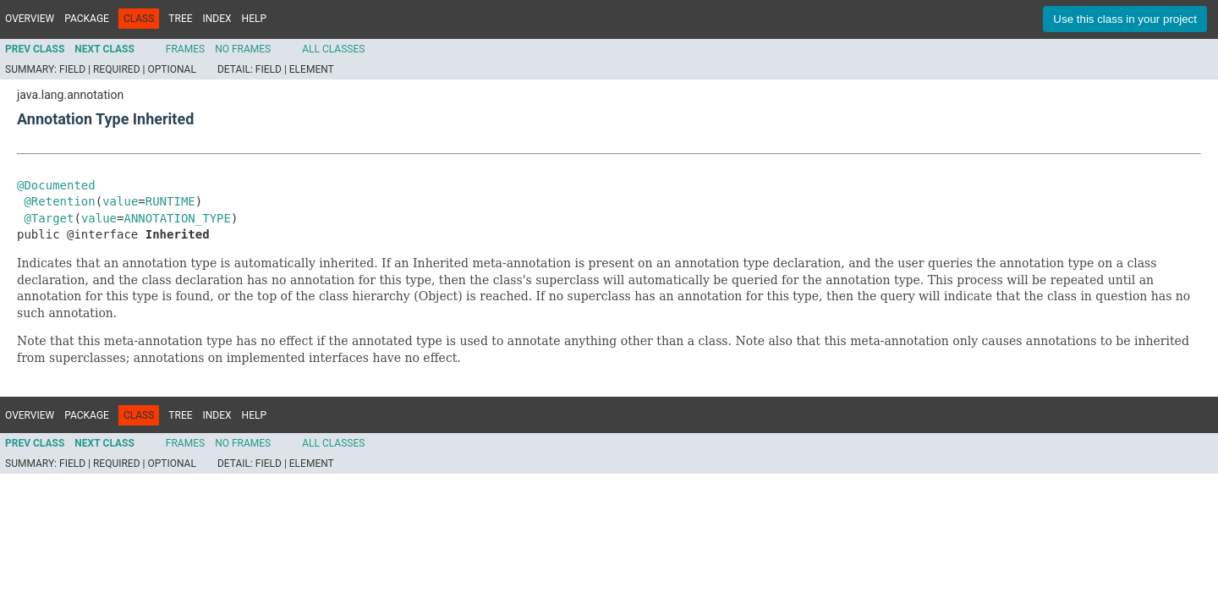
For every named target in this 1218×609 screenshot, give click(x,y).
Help (254, 19)
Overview (29, 19)
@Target (49, 218)
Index (217, 19)
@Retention (59, 201)
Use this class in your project (1125, 19)
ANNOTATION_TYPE (176, 218)
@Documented (56, 185)
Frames (185, 49)
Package (86, 19)
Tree (180, 19)
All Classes (333, 49)
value (120, 201)
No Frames (243, 49)
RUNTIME (170, 201)
